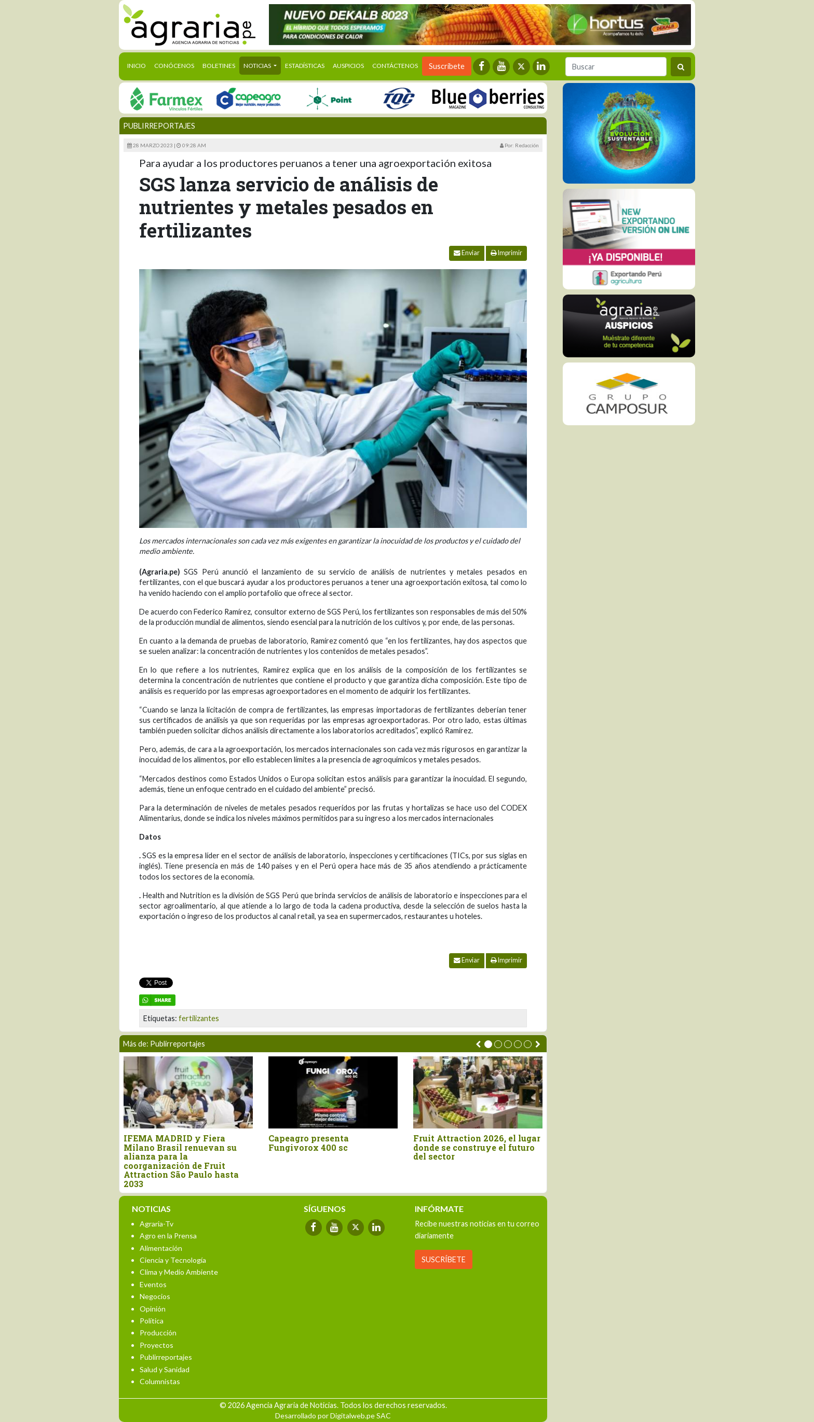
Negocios (155, 1296)
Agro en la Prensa (168, 1235)
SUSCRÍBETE (444, 1259)
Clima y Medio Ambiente (179, 1271)
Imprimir (506, 253)
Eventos (153, 1284)
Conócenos (174, 65)
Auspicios (348, 65)
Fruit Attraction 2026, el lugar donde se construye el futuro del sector (476, 1147)
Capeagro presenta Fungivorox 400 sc (308, 1143)
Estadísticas (304, 65)
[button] (488, 1044)
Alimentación (161, 1248)
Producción (158, 1332)
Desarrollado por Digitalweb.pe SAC (333, 1415)
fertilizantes (199, 1018)
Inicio (138, 64)
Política (152, 1320)
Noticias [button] (257, 65)
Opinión (153, 1308)
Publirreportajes (159, 125)
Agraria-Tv (156, 1223)
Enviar (467, 253)
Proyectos (156, 1345)
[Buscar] (616, 66)
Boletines (218, 65)
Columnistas (160, 1381)
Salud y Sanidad (164, 1369)
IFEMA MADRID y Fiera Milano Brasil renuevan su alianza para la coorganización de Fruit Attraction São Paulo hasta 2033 (181, 1161)
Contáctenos (395, 65)
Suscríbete (447, 66)
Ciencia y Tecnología (173, 1260)
